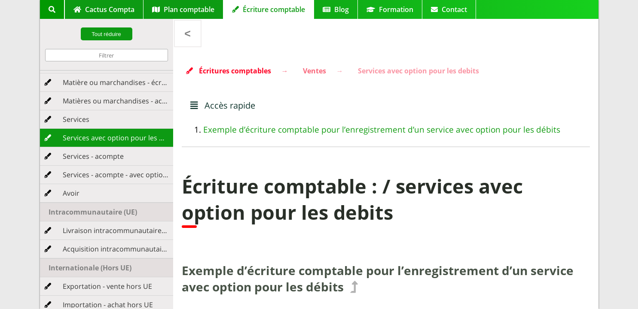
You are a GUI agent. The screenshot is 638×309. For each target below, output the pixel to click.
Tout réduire (106, 34)
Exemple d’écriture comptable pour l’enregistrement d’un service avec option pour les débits (381, 129)
